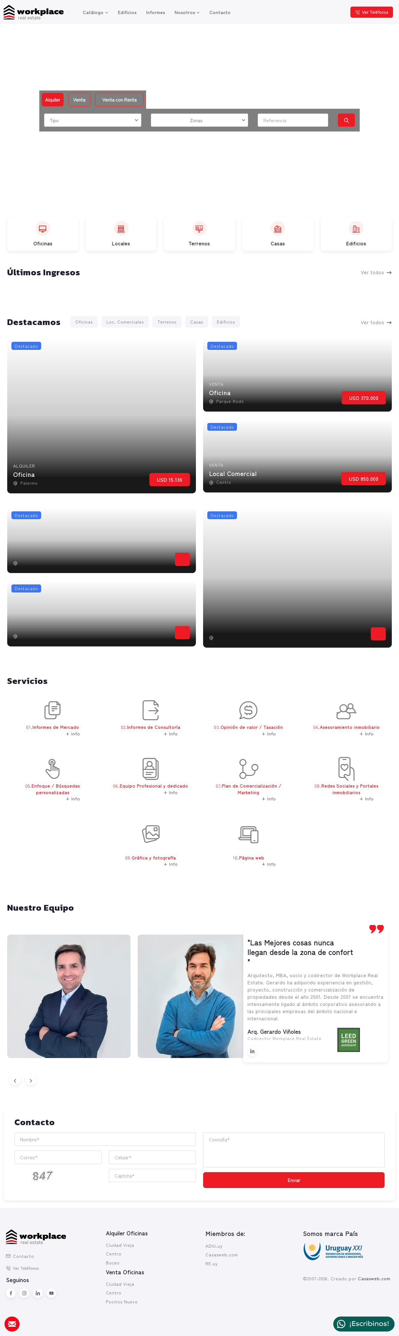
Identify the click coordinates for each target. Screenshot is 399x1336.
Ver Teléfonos (372, 12)
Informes (155, 12)
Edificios (127, 12)
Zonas (196, 120)
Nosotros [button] (185, 12)
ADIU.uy (214, 1246)
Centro (114, 1253)
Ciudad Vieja (120, 1245)
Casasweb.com (222, 1254)
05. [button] (45, 784)
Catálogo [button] (93, 12)
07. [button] (244, 784)
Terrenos (167, 322)
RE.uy (212, 1263)
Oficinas (84, 322)
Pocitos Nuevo (122, 1301)
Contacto (220, 12)
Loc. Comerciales (125, 322)
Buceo (113, 1262)
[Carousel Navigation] (199, 1079)
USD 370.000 (363, 397)
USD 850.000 (363, 478)
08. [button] (342, 784)
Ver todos (376, 272)
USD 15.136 (169, 479)
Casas (196, 322)
